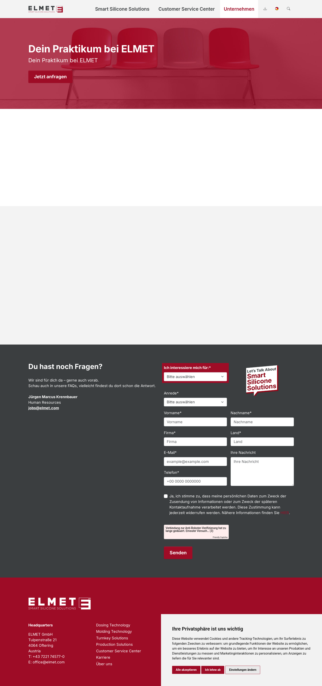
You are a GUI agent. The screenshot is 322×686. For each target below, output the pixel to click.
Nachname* (241, 413)
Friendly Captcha (220, 537)
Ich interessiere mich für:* (187, 367)
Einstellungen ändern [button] (242, 669)
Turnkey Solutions (112, 638)
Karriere (103, 657)
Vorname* (173, 413)
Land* (236, 433)
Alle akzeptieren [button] (186, 669)
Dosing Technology (113, 625)
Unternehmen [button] (239, 9)
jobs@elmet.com (43, 408)
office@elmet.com (49, 662)
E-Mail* (170, 452)
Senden (178, 552)
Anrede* (171, 393)
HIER (285, 513)
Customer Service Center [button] (187, 9)
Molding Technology (114, 631)
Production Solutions (114, 644)
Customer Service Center (118, 651)
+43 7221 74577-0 (48, 656)
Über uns (104, 664)
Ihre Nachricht (243, 452)
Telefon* (171, 472)
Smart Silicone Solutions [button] (122, 9)
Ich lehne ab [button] (213, 669)
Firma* (170, 433)
